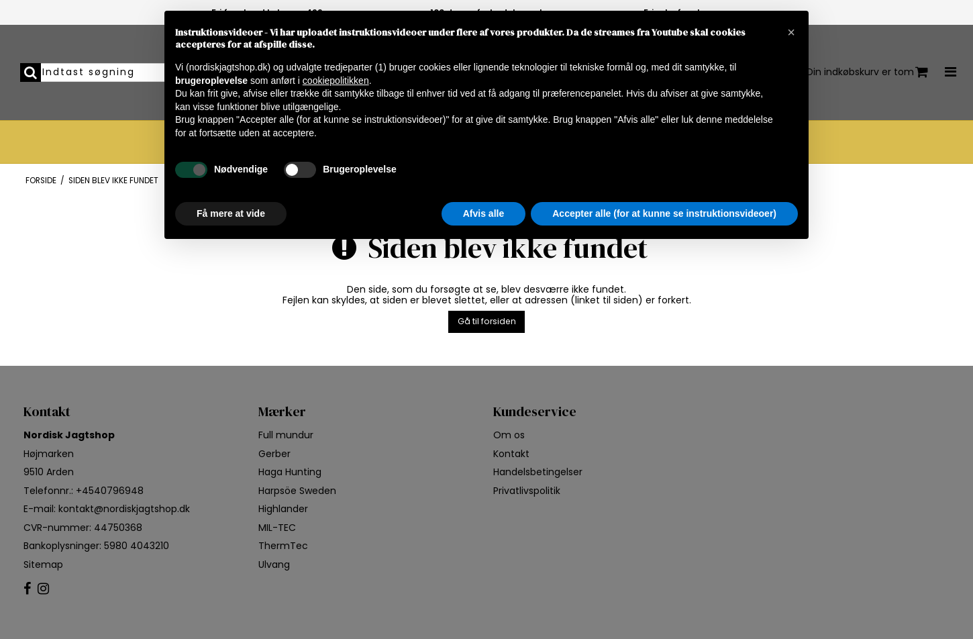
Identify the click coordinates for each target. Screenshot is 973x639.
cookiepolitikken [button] (336, 80)
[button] (791, 32)
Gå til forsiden (487, 321)
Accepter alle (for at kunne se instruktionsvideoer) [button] (664, 213)
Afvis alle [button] (483, 213)
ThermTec (283, 545)
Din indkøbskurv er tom (867, 72)
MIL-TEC (277, 527)
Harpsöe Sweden (297, 490)
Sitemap (43, 564)
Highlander (283, 508)
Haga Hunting (289, 472)
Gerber (274, 453)
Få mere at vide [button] (231, 213)
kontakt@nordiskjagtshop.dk (124, 508)
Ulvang (274, 564)
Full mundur (285, 435)
